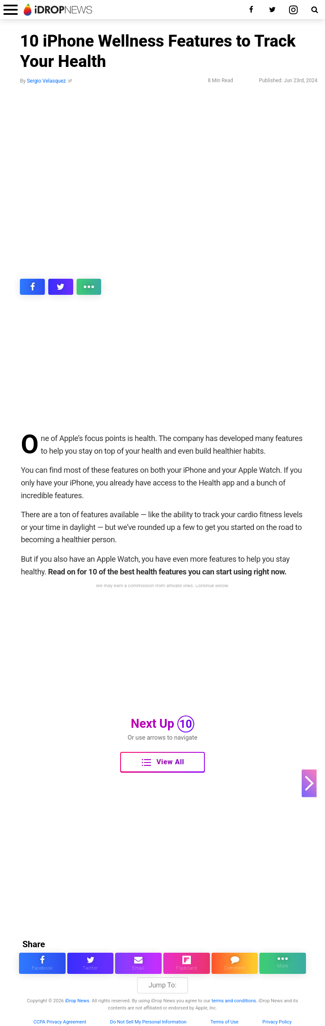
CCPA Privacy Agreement (59, 1022)
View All (163, 762)
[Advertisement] (162, 369)
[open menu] (10, 9)
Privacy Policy (277, 1022)
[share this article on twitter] (60, 287)
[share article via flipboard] (186, 963)
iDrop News (77, 1001)
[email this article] (138, 963)
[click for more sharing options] (89, 287)
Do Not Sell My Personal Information (148, 1022)
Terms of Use (224, 1022)
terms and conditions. (234, 1001)
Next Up (162, 723)
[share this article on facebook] (32, 287)
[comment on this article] (235, 963)
